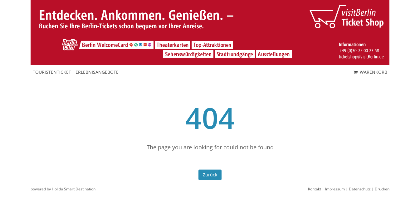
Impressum (335, 189)
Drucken (382, 189)
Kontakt (314, 189)
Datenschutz (360, 189)
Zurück (210, 175)
